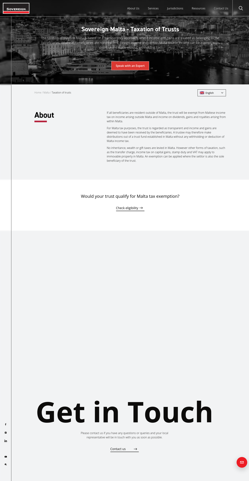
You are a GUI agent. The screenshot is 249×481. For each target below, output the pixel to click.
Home (37, 92)
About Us (133, 8)
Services (153, 8)
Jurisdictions (175, 8)
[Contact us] (242, 462)
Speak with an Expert (130, 66)
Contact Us (221, 8)
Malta (46, 92)
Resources (198, 8)
